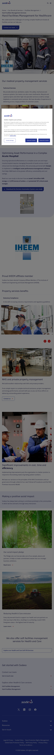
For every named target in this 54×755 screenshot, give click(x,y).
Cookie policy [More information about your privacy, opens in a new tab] (13, 135)
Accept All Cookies (44, 140)
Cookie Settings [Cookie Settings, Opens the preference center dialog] (10, 140)
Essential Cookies (31, 140)
